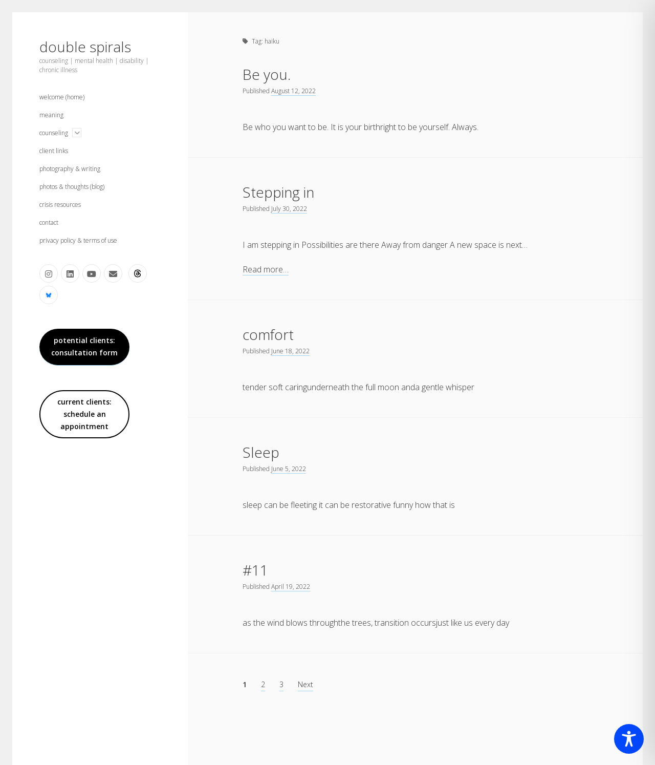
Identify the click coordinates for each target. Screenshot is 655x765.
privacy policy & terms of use (78, 240)
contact (48, 222)
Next (305, 684)
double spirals (85, 46)
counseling (53, 133)
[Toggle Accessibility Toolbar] (629, 739)
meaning (51, 115)
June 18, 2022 (290, 351)
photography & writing (69, 168)
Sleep (261, 452)
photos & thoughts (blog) (71, 186)
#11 (255, 570)
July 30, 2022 (289, 208)
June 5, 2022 (288, 468)
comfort (268, 334)
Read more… (266, 269)
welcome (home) (61, 97)
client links (53, 150)
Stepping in (278, 192)
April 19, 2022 (290, 586)
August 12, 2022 (293, 91)
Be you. (267, 74)
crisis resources (60, 204)
